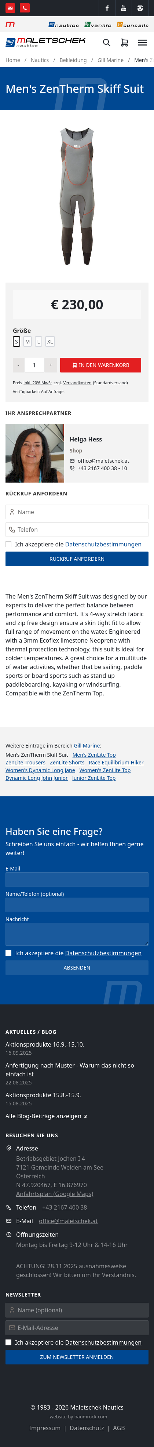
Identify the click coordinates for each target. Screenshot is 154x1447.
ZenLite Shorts (67, 762)
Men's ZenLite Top (94, 754)
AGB (119, 1428)
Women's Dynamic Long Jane (40, 770)
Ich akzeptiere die (74, 544)
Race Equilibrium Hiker (116, 762)
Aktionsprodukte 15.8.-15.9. (43, 1095)
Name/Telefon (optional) (35, 893)
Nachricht (17, 919)
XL (50, 341)
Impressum (44, 1428)
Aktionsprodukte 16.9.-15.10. (45, 1044)
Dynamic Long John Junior (37, 777)
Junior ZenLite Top (94, 777)
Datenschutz (87, 1428)
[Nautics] (63, 24)
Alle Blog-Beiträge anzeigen (47, 1116)
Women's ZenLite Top (105, 770)
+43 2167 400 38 (64, 1207)
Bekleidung (73, 60)
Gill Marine (111, 60)
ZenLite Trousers (25, 762)
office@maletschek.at (103, 460)
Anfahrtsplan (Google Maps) (54, 1194)
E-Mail (13, 868)
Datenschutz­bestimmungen (103, 544)
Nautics (40, 60)
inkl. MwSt (37, 382)
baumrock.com (90, 1416)
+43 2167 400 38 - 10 (102, 468)
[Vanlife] (97, 24)
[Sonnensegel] (132, 24)
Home (13, 60)
